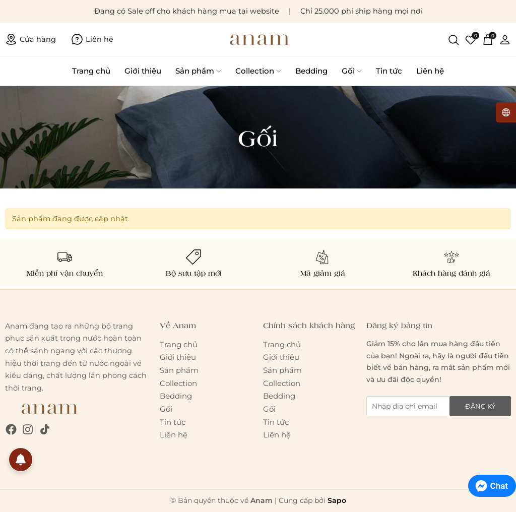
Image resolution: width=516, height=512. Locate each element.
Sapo (337, 500)
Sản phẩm (198, 71)
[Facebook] (11, 429)
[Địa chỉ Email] (438, 406)
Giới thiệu (142, 71)
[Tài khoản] (505, 39)
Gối (352, 71)
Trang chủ (91, 71)
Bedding (311, 71)
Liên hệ (430, 71)
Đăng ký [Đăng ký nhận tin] (480, 406)
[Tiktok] (45, 429)
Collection (258, 71)
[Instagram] (28, 429)
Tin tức (389, 71)
